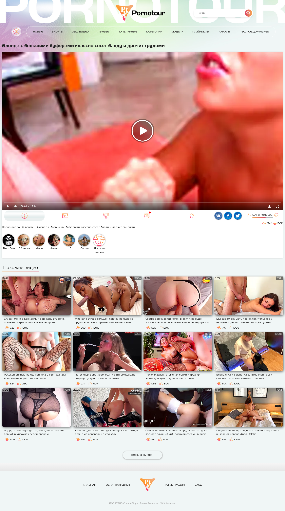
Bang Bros (9, 241)
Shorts (57, 31)
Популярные (127, 31)
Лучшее (103, 31)
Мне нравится (249, 215)
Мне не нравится (276, 215)
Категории (154, 31)
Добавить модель (99, 243)
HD (69, 241)
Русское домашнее (254, 31)
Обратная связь (118, 484)
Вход (198, 484)
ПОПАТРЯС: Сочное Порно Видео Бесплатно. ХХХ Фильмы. (142, 503)
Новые (38, 31)
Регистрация (175, 484)
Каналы (224, 31)
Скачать (269, 206)
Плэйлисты (200, 31)
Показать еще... (142, 455)
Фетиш (54, 241)
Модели (177, 31)
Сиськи (84, 241)
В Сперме (24, 241)
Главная (16, 31)
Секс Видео (80, 31)
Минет (39, 241)
